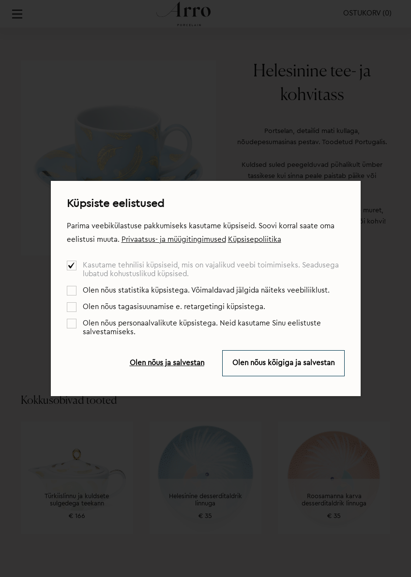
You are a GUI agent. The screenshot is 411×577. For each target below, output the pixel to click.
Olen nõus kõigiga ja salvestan (283, 363)
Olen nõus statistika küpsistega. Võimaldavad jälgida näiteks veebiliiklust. (206, 290)
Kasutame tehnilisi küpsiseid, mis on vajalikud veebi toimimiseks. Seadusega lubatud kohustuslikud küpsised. (211, 270)
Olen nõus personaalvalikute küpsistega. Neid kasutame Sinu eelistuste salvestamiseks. (202, 328)
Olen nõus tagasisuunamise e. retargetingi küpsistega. (174, 307)
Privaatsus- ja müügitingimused (174, 239)
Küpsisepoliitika (254, 239)
